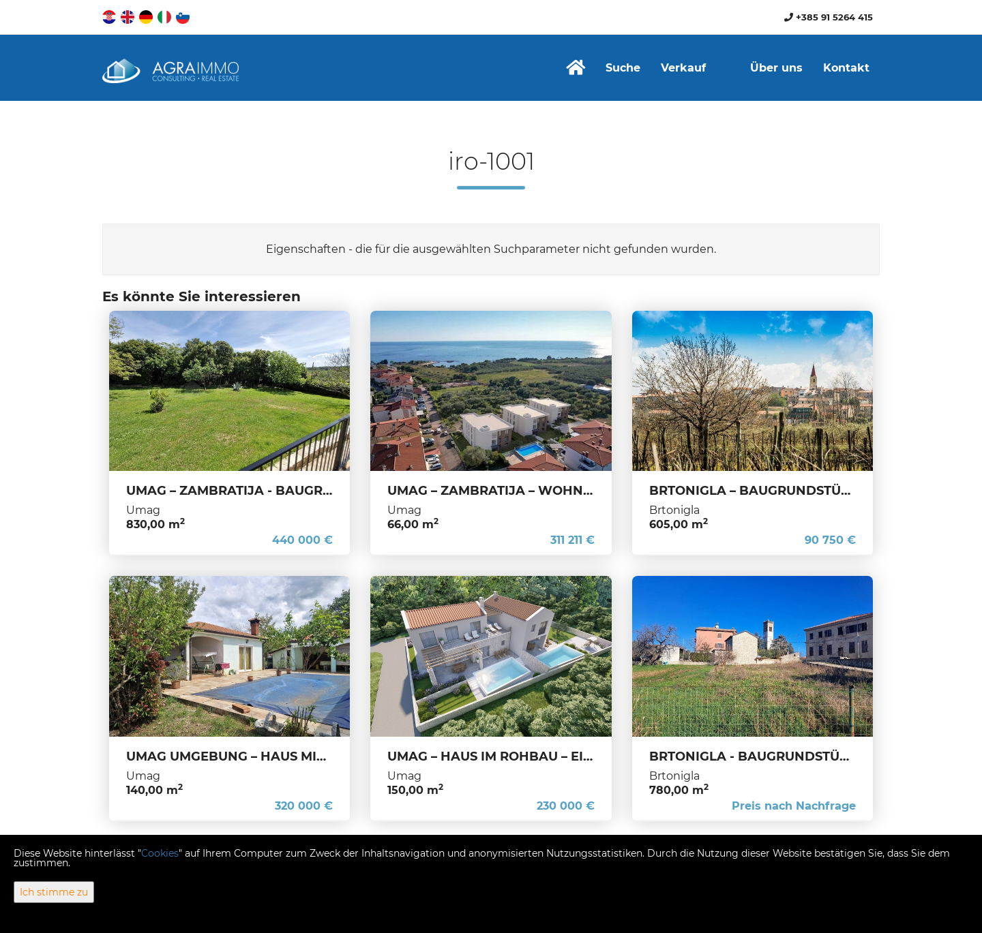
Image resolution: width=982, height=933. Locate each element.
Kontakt (846, 67)
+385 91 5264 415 (828, 17)
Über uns (776, 67)
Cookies (160, 853)
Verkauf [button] (683, 67)
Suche (623, 67)
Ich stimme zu (54, 892)
